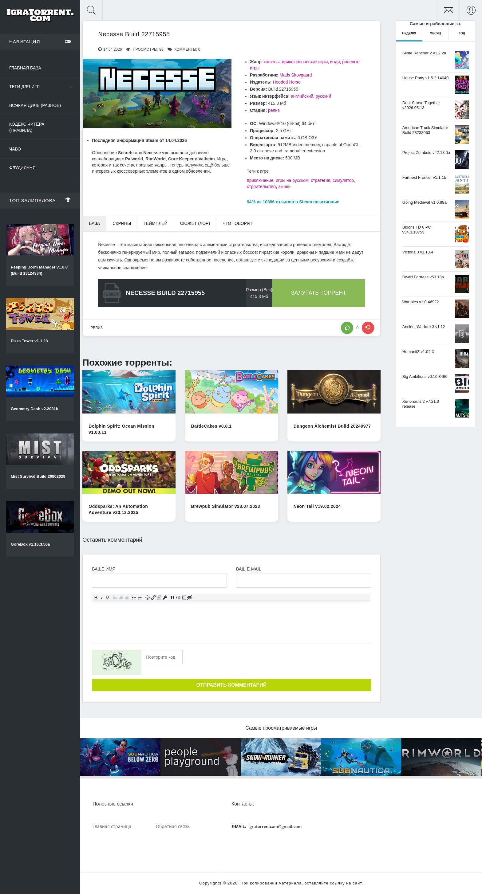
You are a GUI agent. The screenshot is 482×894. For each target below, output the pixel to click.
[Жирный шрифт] (96, 597)
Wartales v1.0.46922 (420, 302)
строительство (261, 186)
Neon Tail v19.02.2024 (317, 506)
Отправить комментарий (231, 685)
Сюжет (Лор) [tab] (195, 223)
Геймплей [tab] (155, 223)
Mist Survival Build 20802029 (38, 476)
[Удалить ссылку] (159, 597)
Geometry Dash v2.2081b (34, 408)
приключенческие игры (305, 61)
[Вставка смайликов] (148, 597)
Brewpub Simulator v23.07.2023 (225, 506)
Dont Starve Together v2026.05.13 (421, 105)
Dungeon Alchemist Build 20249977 (332, 426)
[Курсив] (102, 597)
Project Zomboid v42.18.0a (426, 152)
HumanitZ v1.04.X (418, 351)
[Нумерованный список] (140, 597)
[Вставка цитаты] (173, 597)
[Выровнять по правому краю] (127, 597)
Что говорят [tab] (237, 223)
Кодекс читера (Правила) (26, 127)
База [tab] (94, 223)
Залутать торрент (318, 293)
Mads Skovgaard (295, 75)
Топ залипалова (40, 200)
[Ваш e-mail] (303, 581)
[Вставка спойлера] (184, 597)
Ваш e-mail (248, 569)
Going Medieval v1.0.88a (424, 202)
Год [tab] (462, 33)
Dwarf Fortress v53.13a (423, 277)
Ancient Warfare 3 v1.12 (423, 326)
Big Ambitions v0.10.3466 (425, 376)
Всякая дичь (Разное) (35, 105)
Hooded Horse (286, 82)
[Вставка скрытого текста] (190, 597)
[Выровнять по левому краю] (115, 597)
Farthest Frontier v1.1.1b (424, 177)
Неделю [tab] (409, 33)
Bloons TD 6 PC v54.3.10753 (416, 229)
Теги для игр (24, 86)
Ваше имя (103, 569)
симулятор (343, 180)
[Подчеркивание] (107, 597)
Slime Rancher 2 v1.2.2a (424, 53)
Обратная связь (173, 826)
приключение (260, 180)
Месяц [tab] (435, 33)
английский (302, 96)
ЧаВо (15, 149)
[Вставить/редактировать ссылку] (153, 597)
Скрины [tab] (122, 223)
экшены (271, 61)
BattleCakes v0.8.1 (211, 426)
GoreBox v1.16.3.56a (30, 544)
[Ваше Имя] (159, 581)
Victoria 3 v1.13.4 (417, 252)
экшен (284, 186)
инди (335, 61)
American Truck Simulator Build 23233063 (425, 130)
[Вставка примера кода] (178, 597)
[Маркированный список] (134, 597)
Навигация (40, 41)
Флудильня (22, 167)
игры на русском (292, 180)
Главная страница (112, 826)
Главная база (25, 67)
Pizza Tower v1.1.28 (29, 341)
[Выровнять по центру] (121, 597)
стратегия (320, 180)
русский (323, 96)
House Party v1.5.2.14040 (425, 78)
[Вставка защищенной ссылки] (165, 597)
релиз (274, 110)
